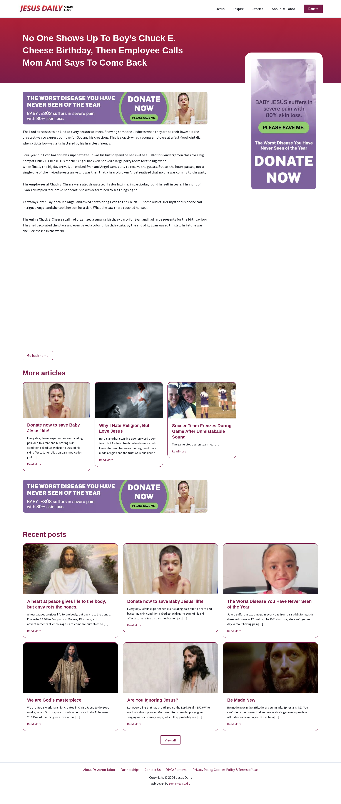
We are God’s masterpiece (54, 700)
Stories (260, 9)
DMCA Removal (175, 769)
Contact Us (152, 769)
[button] (313, 9)
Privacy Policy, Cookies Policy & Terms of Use (223, 769)
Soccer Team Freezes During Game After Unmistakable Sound (201, 431)
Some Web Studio (179, 783)
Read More (34, 464)
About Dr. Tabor (284, 9)
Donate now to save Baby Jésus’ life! (165, 601)
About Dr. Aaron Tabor (101, 769)
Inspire (243, 9)
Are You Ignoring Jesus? (152, 700)
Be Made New (241, 700)
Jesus (226, 9)
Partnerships (130, 769)
